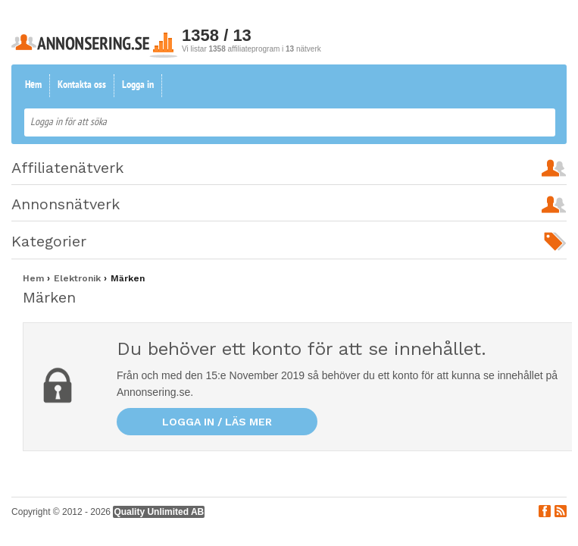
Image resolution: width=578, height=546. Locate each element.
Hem (33, 85)
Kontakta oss (82, 85)
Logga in (138, 85)
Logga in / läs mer (217, 422)
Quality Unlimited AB (159, 512)
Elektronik (79, 278)
